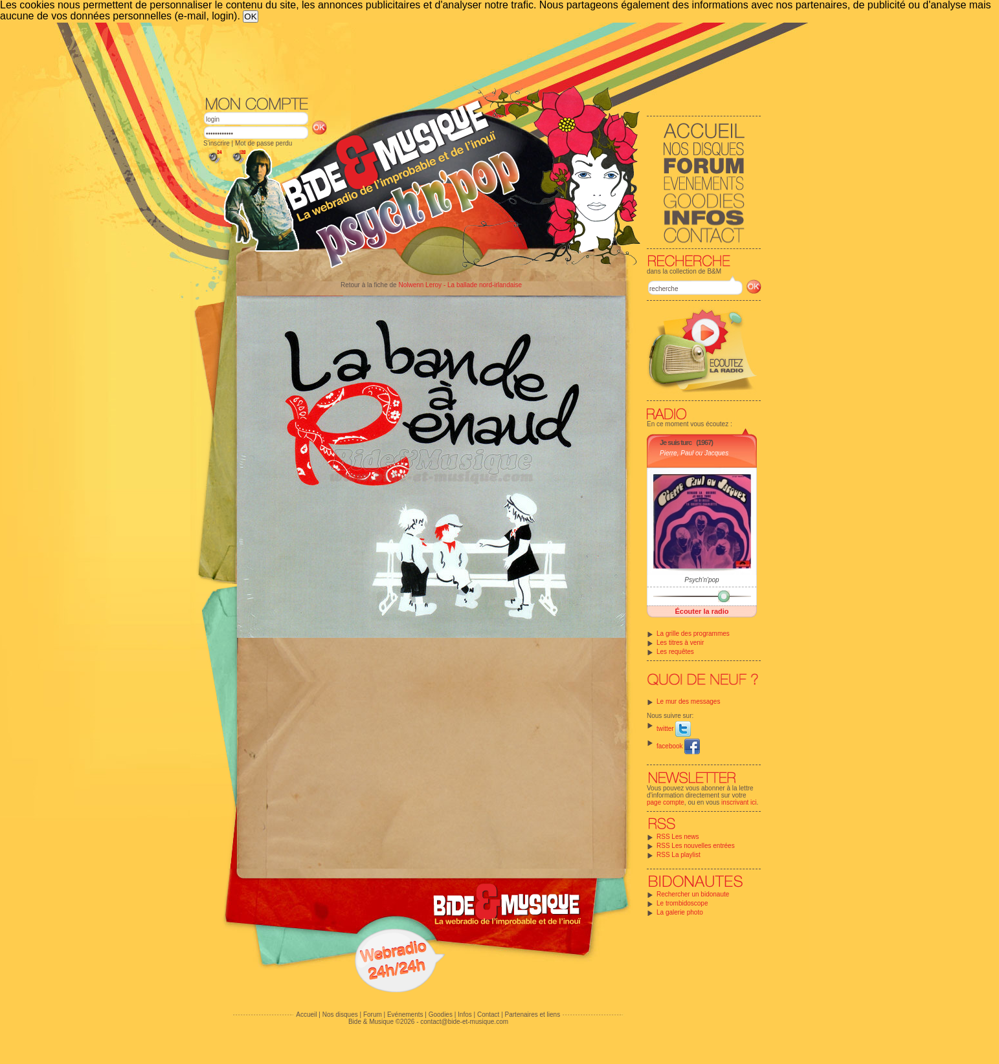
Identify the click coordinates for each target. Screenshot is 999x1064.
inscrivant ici (738, 802)
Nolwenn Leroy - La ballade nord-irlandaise (460, 284)
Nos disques (340, 1014)
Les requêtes (675, 651)
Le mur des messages (688, 701)
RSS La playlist (679, 854)
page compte (665, 802)
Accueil (306, 1014)
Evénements (405, 1014)
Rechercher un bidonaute (693, 894)
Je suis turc (675, 442)
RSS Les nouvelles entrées (696, 845)
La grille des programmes (693, 633)
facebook (678, 746)
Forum (372, 1014)
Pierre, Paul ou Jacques (694, 453)
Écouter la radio (701, 611)
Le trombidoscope (682, 903)
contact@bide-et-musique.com (464, 1021)
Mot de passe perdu (263, 143)
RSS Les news (678, 836)
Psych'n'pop (701, 579)
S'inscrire (216, 143)
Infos (465, 1014)
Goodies (441, 1014)
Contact (488, 1014)
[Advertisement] (482, 58)
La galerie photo (680, 912)
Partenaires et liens (533, 1014)
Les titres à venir (680, 642)
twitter (674, 728)
